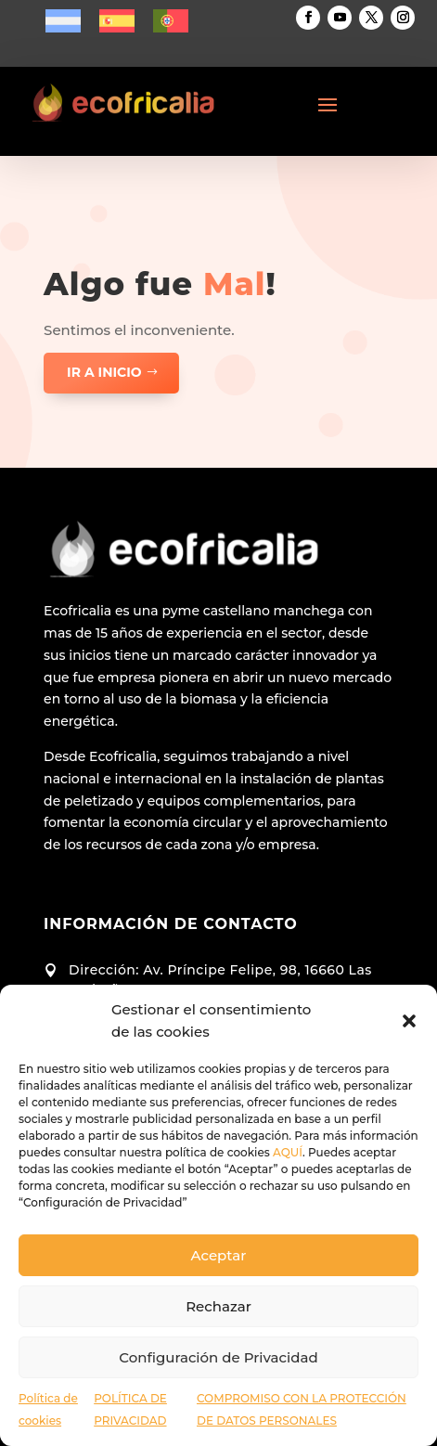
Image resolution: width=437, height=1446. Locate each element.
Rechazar (218, 1306)
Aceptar (219, 1255)
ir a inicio (104, 372)
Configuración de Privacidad (218, 1357)
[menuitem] (63, 21)
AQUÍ (287, 1152)
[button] (409, 1021)
